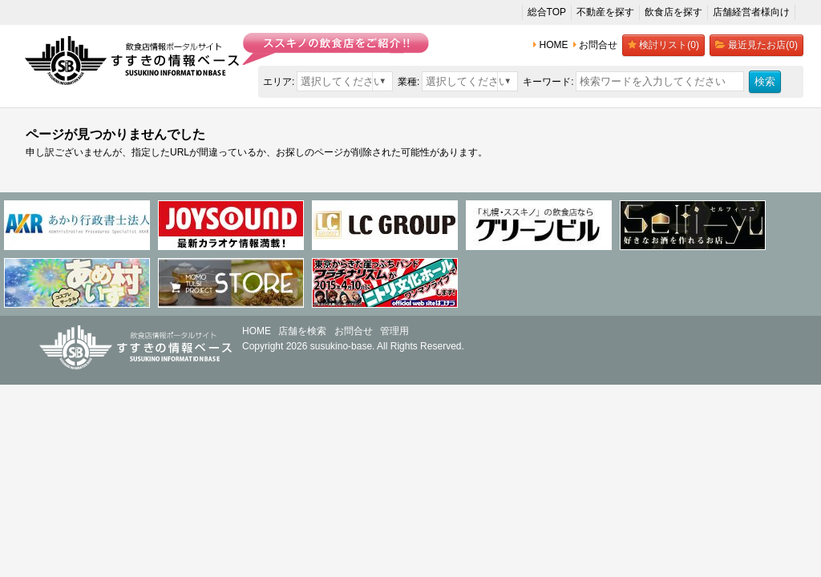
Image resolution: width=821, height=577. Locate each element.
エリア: (278, 81)
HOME (256, 331)
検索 (764, 81)
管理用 (394, 331)
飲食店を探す (673, 12)
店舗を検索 (302, 331)
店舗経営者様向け (751, 12)
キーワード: (548, 81)
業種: (408, 81)
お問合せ (353, 331)
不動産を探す (605, 12)
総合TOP (547, 12)
